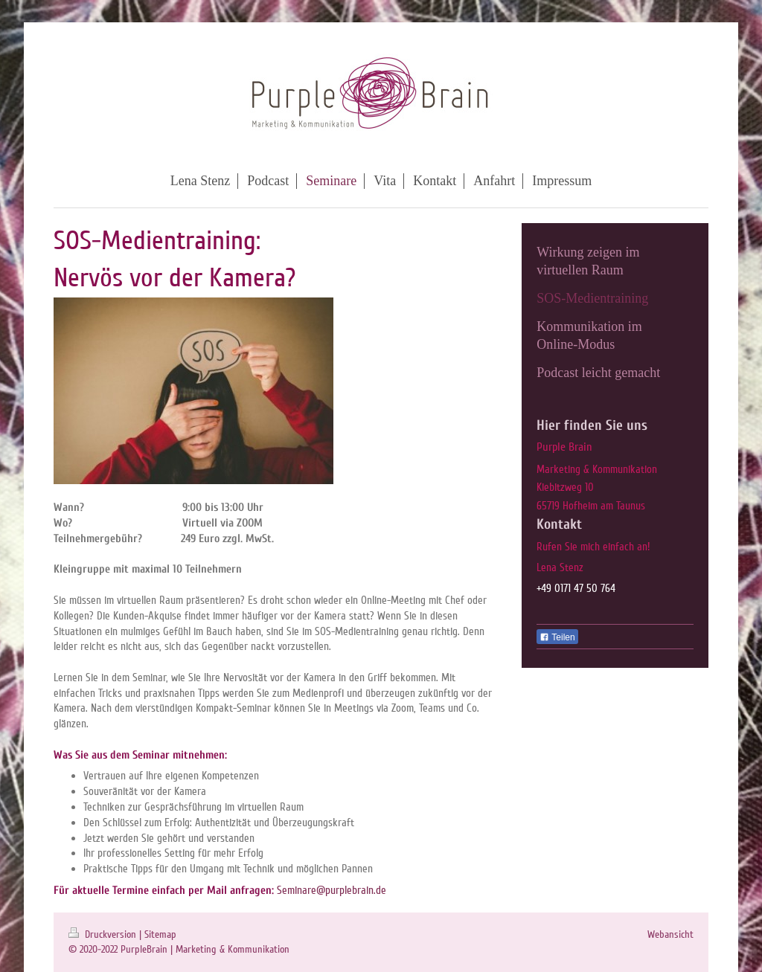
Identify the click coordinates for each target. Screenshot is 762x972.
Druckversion (103, 934)
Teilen (557, 637)
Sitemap (160, 934)
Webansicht (670, 934)
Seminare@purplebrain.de (331, 890)
